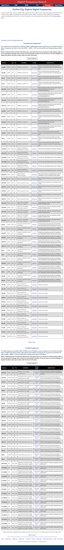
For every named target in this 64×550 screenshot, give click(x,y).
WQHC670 (34, 78)
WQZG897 (34, 174)
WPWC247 (34, 179)
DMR (16, 5)
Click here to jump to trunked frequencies (12, 40)
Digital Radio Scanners (48, 538)
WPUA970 (34, 284)
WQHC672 (34, 67)
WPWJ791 (34, 149)
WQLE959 (36, 376)
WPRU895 (36, 372)
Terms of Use (60, 538)
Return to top (31, 342)
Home (2, 538)
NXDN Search (21, 538)
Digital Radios (59, 5)
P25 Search (28, 538)
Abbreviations (39, 538)
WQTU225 (34, 89)
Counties (33, 538)
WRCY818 (36, 462)
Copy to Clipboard (32, 58)
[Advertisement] (32, 29)
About (55, 538)
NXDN (26, 5)
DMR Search (15, 538)
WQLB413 (36, 419)
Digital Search (5, 5)
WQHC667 (34, 111)
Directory (48, 5)
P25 (37, 5)
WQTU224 (34, 100)
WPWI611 (34, 224)
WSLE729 (34, 203)
